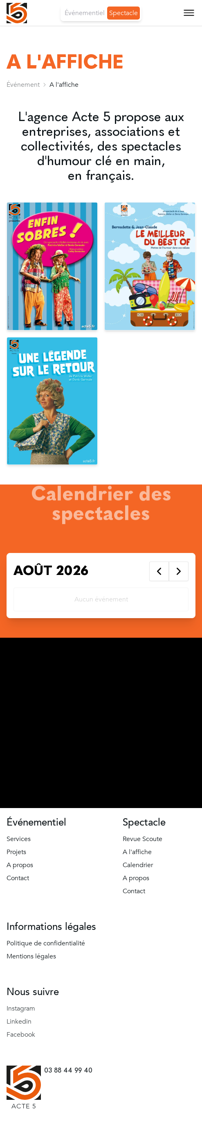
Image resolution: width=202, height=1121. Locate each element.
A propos (20, 865)
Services (19, 839)
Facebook (21, 1034)
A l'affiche (137, 852)
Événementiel (85, 13)
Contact (18, 878)
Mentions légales (31, 956)
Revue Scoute (142, 839)
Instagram (21, 1008)
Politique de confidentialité (46, 943)
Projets (16, 852)
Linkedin (19, 1021)
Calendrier (138, 865)
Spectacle (123, 13)
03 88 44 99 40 (68, 1070)
